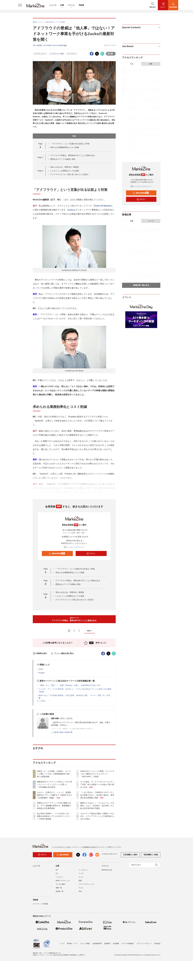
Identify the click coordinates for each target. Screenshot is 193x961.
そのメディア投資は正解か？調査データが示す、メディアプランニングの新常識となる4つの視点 (97, 816)
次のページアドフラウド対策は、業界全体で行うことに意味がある (74, 619)
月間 (150, 64)
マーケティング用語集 (40, 904)
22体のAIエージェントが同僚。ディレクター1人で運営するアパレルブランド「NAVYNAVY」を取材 (97, 774)
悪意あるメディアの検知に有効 (62, 159)
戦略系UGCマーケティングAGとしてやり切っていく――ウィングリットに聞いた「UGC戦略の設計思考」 (54, 784)
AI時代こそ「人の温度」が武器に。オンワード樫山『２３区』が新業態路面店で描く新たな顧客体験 (54, 774)
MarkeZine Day (107, 870)
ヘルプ (62, 943)
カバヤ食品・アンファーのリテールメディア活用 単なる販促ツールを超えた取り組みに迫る (97, 784)
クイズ (81, 877)
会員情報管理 (97, 943)
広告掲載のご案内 (130, 855)
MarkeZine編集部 (58, 45)
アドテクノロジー (40, 54)
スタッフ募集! (85, 943)
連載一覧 (59, 888)
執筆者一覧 (59, 891)
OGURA (46, 45)
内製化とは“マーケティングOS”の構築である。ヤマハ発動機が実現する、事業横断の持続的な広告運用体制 (54, 805)
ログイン (90, 553)
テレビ (81, 888)
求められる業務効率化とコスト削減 (64, 147)
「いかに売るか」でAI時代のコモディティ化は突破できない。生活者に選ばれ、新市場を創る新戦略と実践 (97, 795)
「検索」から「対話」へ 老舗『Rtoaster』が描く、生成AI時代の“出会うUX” (70, 685)
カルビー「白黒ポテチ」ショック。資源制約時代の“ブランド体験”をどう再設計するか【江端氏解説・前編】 (54, 795)
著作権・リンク (72, 943)
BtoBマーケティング (63, 881)
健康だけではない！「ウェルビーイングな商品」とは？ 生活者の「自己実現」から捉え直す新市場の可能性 (97, 805)
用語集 (81, 5)
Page (40, 157)
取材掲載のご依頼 (151, 855)
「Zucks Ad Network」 (103, 206)
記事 (62, 5)
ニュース (53, 5)
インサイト (59, 877)
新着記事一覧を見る (141, 285)
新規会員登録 (56, 553)
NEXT (90, 631)
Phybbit (42, 673)
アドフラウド (71, 54)
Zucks (70, 210)
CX (57, 873)
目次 (92, 136)
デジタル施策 (60, 884)
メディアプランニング (86, 884)
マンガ (81, 873)
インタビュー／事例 (57, 54)
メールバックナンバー (74, 547)
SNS (80, 891)
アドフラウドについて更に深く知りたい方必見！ (70, 174)
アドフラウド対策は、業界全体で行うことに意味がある (72, 155)
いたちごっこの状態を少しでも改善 (64, 171)
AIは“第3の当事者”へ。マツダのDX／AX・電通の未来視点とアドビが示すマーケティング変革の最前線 (54, 816)
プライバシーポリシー (144, 943)
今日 (131, 64)
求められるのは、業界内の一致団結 (64, 167)
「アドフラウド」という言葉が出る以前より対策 (70, 144)
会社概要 (116, 943)
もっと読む (41, 701)
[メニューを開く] (20, 5)
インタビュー (83, 870)
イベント (71, 5)
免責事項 (107, 943)
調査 (80, 881)
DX (57, 870)
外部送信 (157, 943)
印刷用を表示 (40, 653)
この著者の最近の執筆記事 (61, 732)
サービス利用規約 (128, 943)
